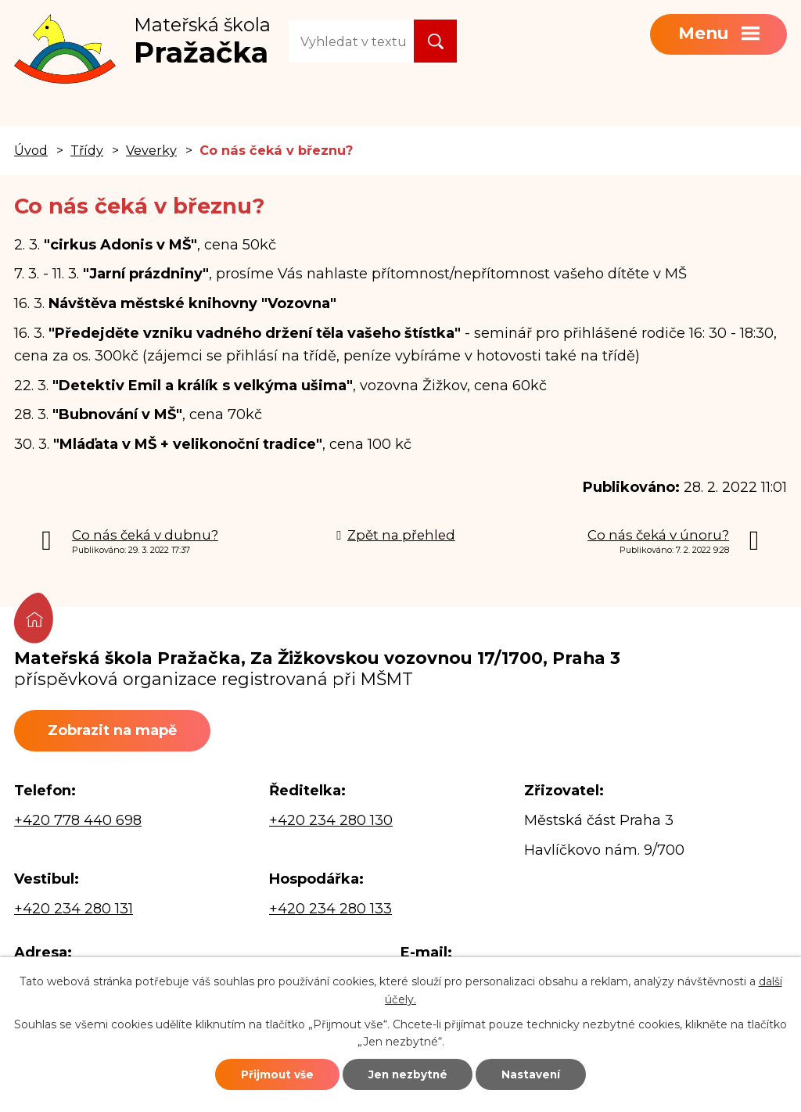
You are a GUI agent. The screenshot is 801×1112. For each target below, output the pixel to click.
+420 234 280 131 (73, 911)
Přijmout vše (265, 1073)
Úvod (31, 150)
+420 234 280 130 (331, 821)
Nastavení (543, 1073)
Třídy (86, 150)
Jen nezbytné (408, 1073)
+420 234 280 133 (330, 911)
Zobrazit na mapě (117, 731)
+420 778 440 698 (78, 821)
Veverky (151, 150)
